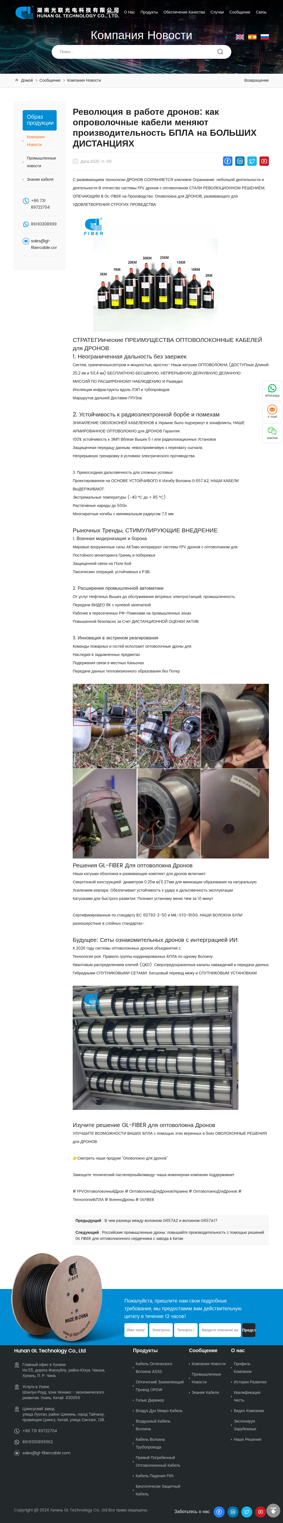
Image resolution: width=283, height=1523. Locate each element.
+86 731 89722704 (40, 204)
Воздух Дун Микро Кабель (159, 1411)
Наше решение (247, 1439)
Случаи (217, 12)
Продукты (149, 12)
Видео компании (249, 1411)
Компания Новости (84, 80)
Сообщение (239, 12)
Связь (261, 12)
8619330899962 (46, 224)
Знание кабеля (40, 179)
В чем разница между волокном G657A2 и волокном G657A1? (161, 1221)
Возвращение (256, 80)
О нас (129, 12)
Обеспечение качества (184, 12)
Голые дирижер (150, 1400)
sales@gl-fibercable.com (45, 244)
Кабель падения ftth (155, 1476)
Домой (113, 12)
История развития (250, 1382)
